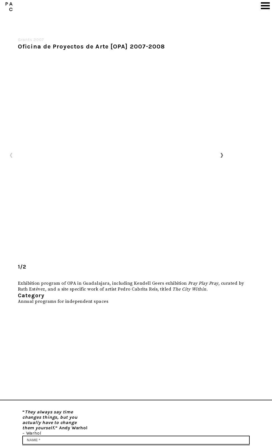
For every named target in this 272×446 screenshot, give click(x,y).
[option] (116, 155)
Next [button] (221, 155)
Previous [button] (11, 155)
